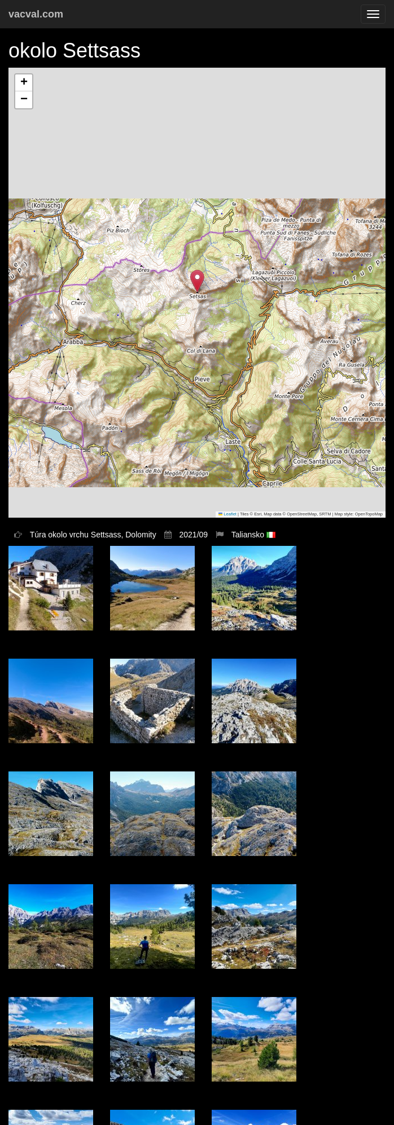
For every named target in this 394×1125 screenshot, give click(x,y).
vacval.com (35, 14)
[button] (197, 281)
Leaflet (227, 514)
